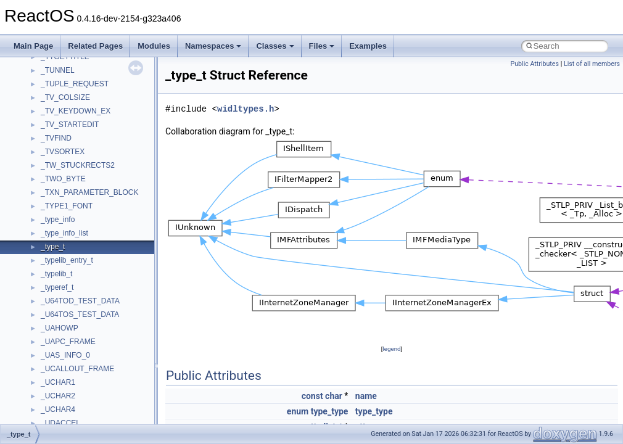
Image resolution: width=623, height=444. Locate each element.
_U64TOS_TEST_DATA (80, 314)
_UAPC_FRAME (68, 341)
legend (391, 348)
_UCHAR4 (58, 409)
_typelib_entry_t (67, 260)
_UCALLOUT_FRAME (77, 368)
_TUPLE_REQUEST (75, 84)
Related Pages (95, 46)
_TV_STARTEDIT (70, 124)
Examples (368, 46)
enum (297, 411)
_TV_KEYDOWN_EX (75, 111)
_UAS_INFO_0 (65, 355)
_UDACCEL (60, 423)
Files (322, 46)
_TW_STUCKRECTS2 (78, 165)
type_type (330, 411)
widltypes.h (245, 109)
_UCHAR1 (58, 382)
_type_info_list (64, 233)
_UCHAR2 (58, 396)
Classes (275, 46)
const (312, 396)
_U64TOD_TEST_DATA (80, 301)
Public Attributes (534, 64)
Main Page (33, 46)
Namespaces (213, 46)
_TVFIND (56, 138)
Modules (154, 46)
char (333, 396)
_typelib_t (56, 273)
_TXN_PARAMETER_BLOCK (90, 192)
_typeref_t (57, 287)
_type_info (58, 219)
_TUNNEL (58, 70)
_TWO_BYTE (63, 179)
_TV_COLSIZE (65, 97)
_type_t (53, 246)
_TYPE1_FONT (67, 206)
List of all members (592, 64)
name (366, 396)
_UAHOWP (59, 328)
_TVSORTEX (63, 151)
